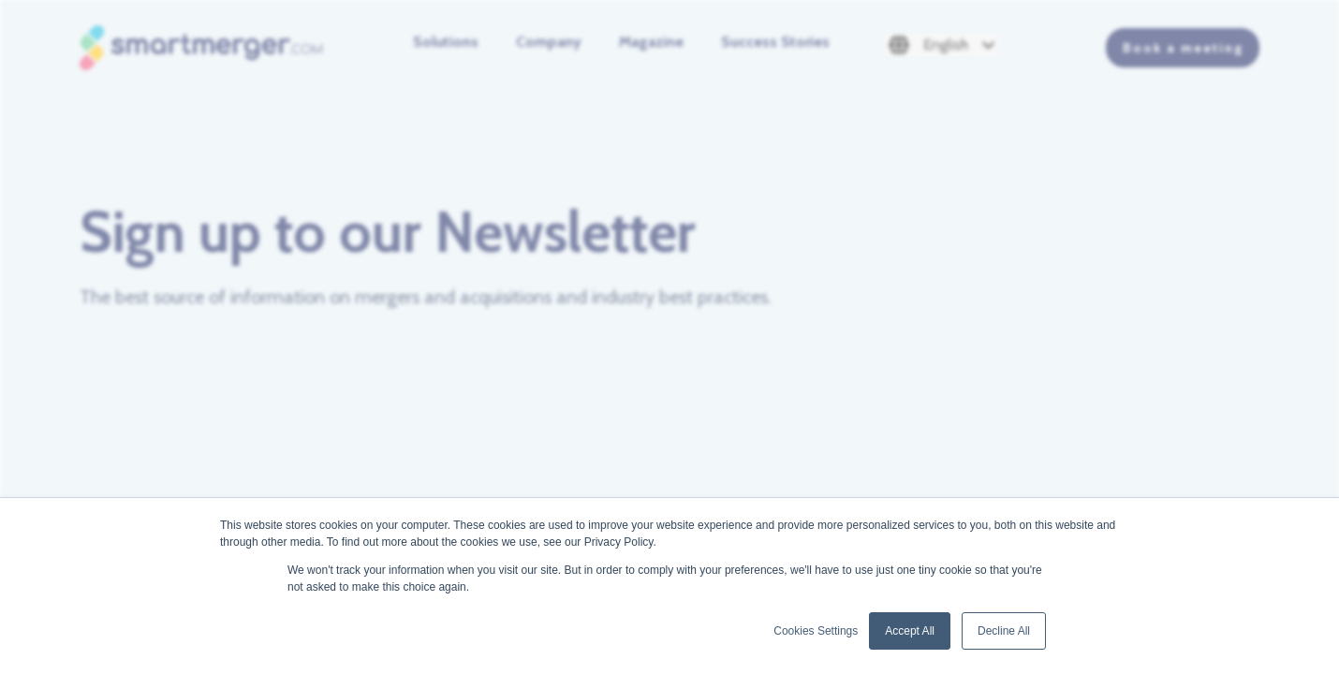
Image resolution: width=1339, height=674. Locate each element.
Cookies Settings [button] (815, 630)
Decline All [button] (1004, 630)
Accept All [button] (909, 630)
